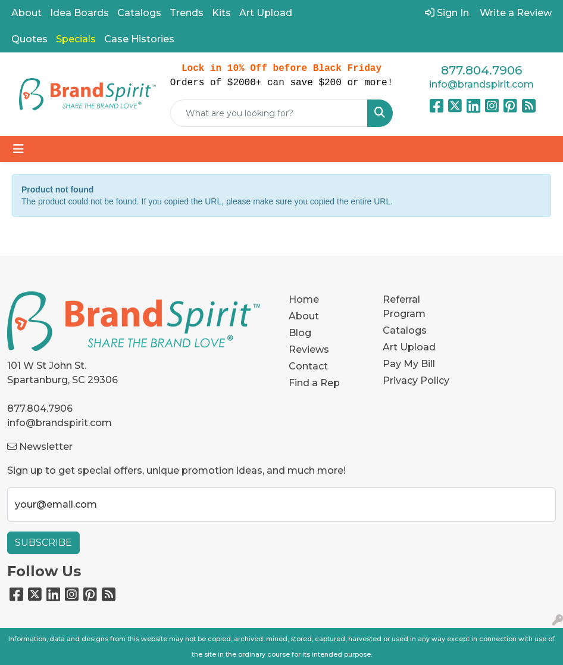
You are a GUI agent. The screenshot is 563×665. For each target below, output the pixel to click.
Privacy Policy (416, 380)
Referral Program (404, 306)
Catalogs (139, 12)
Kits (221, 12)
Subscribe (43, 542)
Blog (300, 332)
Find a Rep (314, 383)
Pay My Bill (409, 363)
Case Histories (139, 39)
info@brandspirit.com (481, 84)
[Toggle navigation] (18, 149)
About (26, 12)
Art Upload (265, 12)
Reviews (309, 349)
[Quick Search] (269, 113)
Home (304, 299)
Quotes (29, 39)
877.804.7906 (481, 70)
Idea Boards (79, 12)
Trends (187, 12)
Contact (308, 366)
